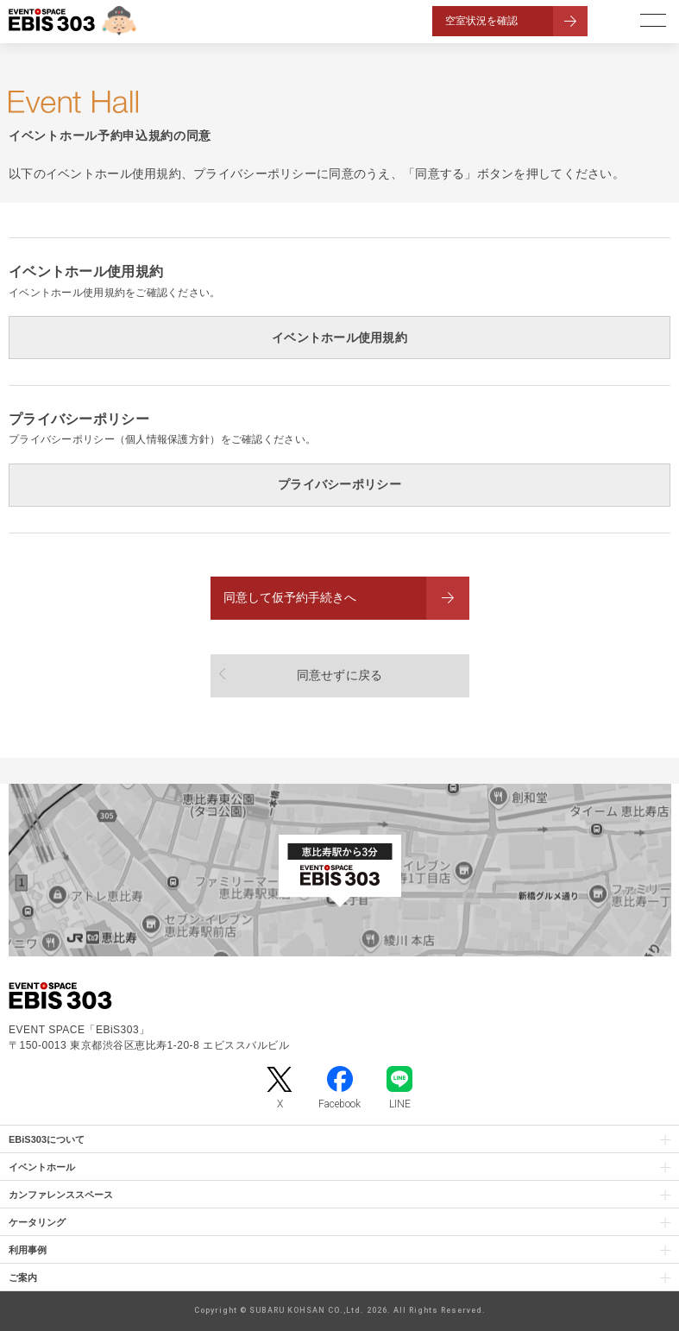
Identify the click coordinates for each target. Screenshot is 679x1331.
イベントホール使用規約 (339, 337)
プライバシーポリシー (339, 484)
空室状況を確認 (481, 21)
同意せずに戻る (340, 675)
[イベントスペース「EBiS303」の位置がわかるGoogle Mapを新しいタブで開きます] (339, 870)
